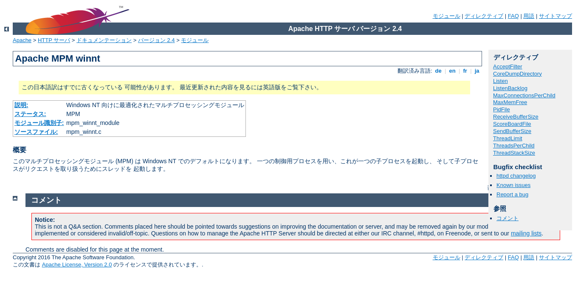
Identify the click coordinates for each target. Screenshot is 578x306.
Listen (500, 81)
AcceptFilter (507, 66)
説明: (21, 105)
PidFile (501, 109)
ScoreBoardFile (512, 124)
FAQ (513, 16)
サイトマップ (555, 16)
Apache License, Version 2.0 (77, 264)
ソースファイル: (36, 131)
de (438, 71)
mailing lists (526, 233)
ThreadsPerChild (514, 145)
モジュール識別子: (39, 122)
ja (477, 71)
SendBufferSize (512, 131)
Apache (22, 40)
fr (465, 71)
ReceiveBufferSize (516, 116)
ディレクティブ (484, 16)
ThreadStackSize (514, 153)
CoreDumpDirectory (517, 74)
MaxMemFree (510, 102)
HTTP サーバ (54, 40)
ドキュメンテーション (104, 40)
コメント (507, 218)
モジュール (446, 16)
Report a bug (512, 194)
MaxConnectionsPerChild (524, 95)
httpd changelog (516, 176)
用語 (528, 16)
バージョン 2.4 (156, 40)
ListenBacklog (510, 88)
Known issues (513, 185)
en (452, 71)
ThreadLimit (507, 138)
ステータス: (30, 113)
